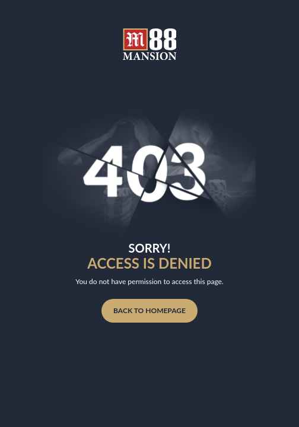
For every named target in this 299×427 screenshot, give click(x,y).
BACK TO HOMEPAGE (149, 310)
